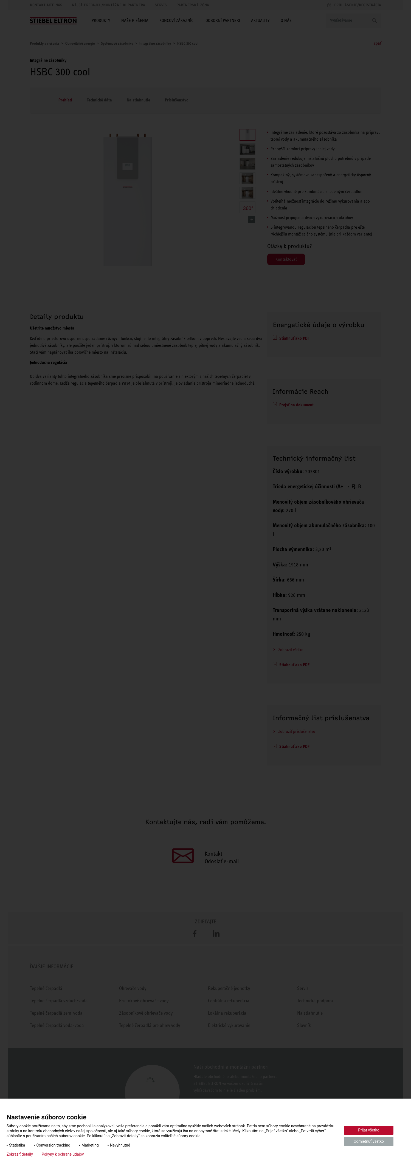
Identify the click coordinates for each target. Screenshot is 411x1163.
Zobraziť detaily (20, 1154)
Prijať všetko (368, 1130)
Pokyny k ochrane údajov (63, 1154)
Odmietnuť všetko (369, 1141)
